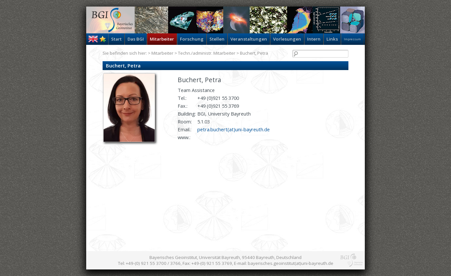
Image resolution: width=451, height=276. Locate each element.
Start (116, 39)
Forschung (192, 39)
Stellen (217, 39)
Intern (314, 39)
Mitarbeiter (162, 39)
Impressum (352, 39)
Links (332, 39)
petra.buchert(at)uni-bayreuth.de (233, 129)
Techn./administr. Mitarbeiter (206, 53)
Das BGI (135, 39)
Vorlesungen (287, 39)
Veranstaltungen (248, 39)
